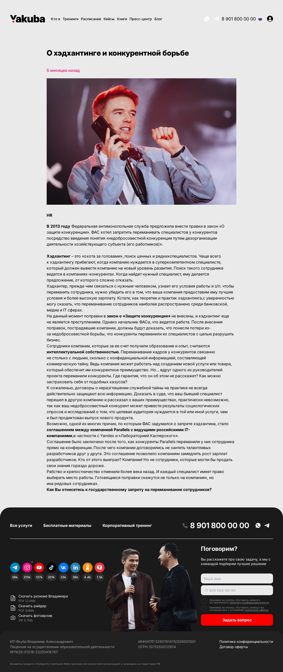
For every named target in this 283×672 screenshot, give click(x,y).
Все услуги (21, 525)
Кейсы (109, 19)
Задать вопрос (237, 619)
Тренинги (70, 19)
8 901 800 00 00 (239, 18)
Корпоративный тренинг (127, 525)
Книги (122, 19)
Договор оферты (233, 647)
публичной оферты (257, 610)
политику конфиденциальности (249, 602)
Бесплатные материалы (67, 525)
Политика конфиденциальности (246, 641)
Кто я (55, 19)
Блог (158, 19)
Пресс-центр (141, 19)
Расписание (91, 19)
